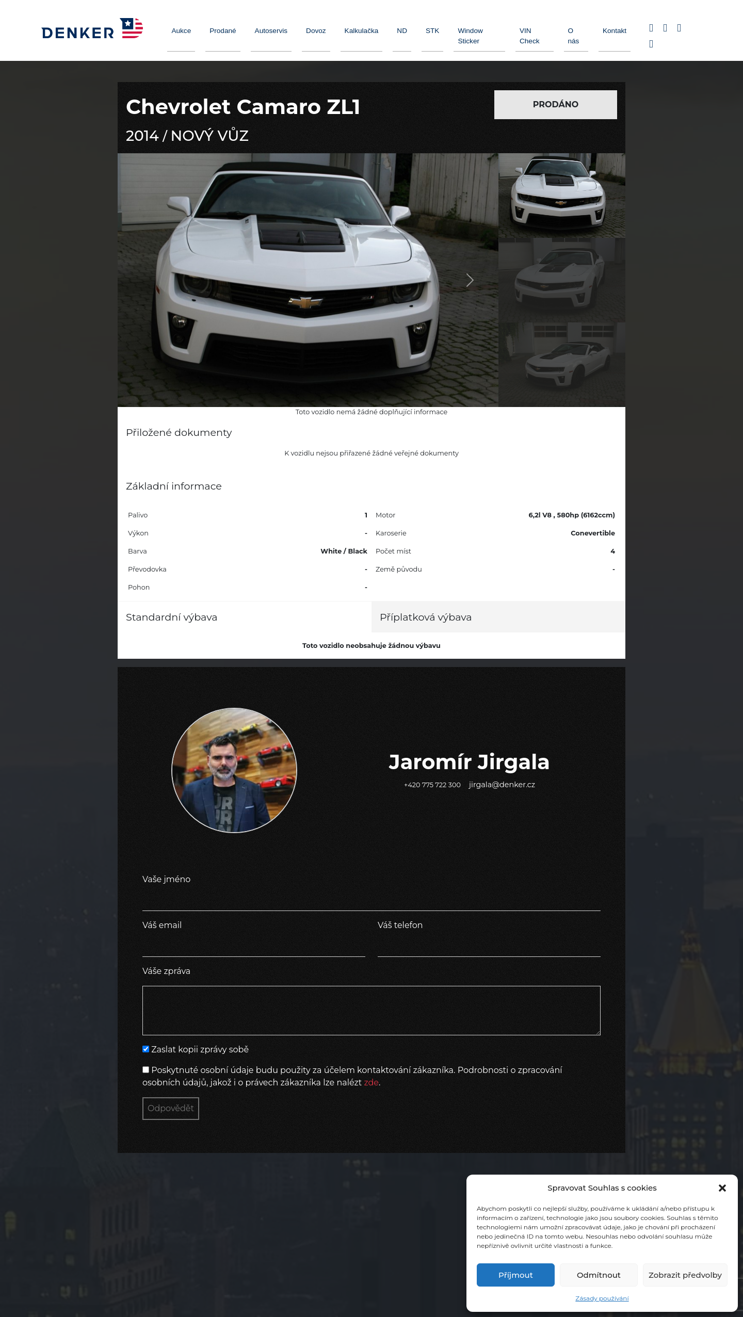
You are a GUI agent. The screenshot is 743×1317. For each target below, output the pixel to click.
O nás (573, 36)
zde (371, 1082)
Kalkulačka (362, 31)
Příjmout (515, 1275)
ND (402, 31)
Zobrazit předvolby (685, 1275)
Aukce (181, 31)
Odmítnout (599, 1275)
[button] (722, 1188)
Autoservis (271, 31)
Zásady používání (601, 1298)
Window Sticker (470, 36)
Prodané (222, 31)
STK (432, 31)
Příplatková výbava (426, 617)
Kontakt (614, 31)
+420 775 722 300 (432, 785)
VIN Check (530, 36)
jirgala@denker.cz (502, 784)
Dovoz (316, 31)
